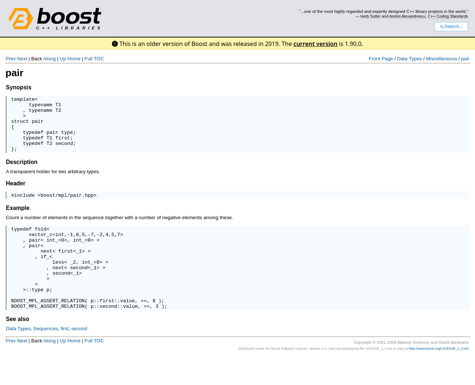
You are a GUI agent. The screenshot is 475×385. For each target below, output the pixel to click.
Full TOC (94, 58)
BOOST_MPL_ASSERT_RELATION (48, 328)
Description (22, 173)
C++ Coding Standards (448, 16)
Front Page (381, 58)
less (58, 281)
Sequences (46, 357)
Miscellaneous (441, 58)
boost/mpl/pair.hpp (67, 207)
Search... (451, 26)
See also (17, 348)
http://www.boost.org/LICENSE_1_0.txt (438, 377)
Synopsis (18, 87)
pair (465, 58)
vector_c (40, 248)
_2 (73, 281)
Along (49, 58)
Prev (10, 58)
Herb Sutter (370, 16)
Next (22, 58)
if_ (45, 275)
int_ (52, 255)
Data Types (409, 58)
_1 (79, 268)
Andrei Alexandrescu (407, 16)
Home (74, 58)
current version (315, 44)
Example (17, 220)
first (64, 357)
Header (15, 194)
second (79, 357)
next (46, 268)
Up (63, 58)
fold (40, 242)
